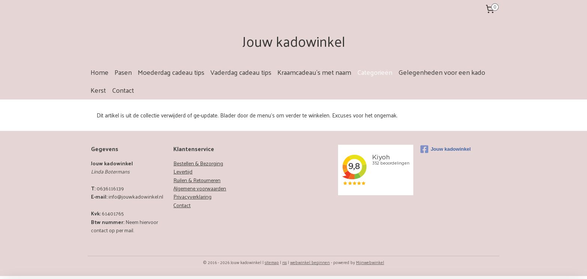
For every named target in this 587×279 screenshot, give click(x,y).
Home (100, 72)
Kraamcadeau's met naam (314, 72)
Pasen (123, 72)
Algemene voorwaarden (199, 188)
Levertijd (182, 171)
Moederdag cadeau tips (171, 72)
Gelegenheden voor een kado (441, 72)
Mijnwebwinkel (370, 262)
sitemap (272, 262)
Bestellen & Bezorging (198, 163)
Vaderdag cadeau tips (240, 72)
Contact (123, 90)
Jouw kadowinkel (445, 149)
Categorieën (374, 72)
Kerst (98, 90)
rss (284, 262)
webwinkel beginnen (310, 262)
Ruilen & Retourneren (196, 180)
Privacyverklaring (192, 196)
